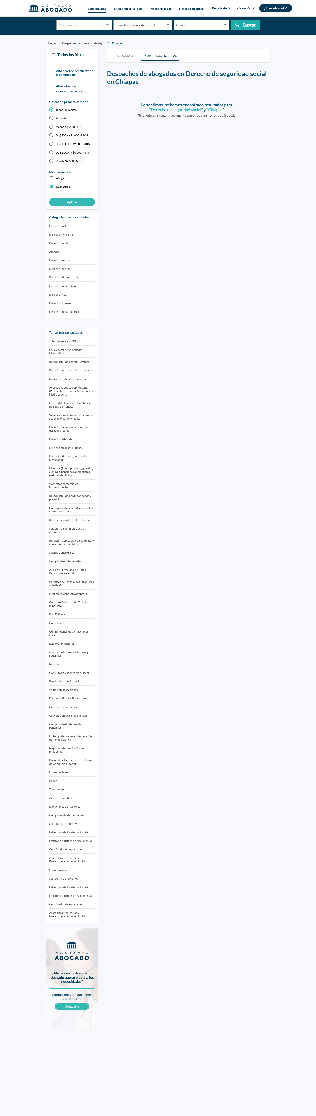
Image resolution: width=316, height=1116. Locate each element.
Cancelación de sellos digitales (68, 715)
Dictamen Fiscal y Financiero (67, 698)
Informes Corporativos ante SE (68, 593)
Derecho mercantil (61, 234)
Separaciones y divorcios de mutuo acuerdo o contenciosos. (71, 416)
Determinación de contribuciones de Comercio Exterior (70, 761)
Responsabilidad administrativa (69, 362)
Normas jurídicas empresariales (69, 379)
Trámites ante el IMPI (62, 341)
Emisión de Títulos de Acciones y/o (71, 840)
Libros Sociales (58, 772)
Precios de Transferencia (64, 681)
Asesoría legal (161, 8)
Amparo (54, 251)
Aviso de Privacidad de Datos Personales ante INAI (67, 571)
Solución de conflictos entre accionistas (66, 530)
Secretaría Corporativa (63, 823)
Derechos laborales (61, 439)
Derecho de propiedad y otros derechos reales (68, 428)
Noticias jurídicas (191, 8)
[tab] (125, 56)
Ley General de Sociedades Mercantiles (65, 351)
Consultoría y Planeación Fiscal (69, 672)
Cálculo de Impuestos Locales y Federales (68, 653)
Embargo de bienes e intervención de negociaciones (70, 737)
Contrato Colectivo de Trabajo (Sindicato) (68, 604)
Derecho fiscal (58, 294)
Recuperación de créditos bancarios (71, 520)
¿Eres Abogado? (275, 8)
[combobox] (84, 26)
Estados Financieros (61, 643)
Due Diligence (58, 614)
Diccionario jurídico (128, 8)
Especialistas (97, 8)
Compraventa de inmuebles (66, 815)
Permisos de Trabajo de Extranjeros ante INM (71, 583)
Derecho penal (58, 243)
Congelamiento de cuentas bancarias (66, 725)
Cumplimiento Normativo (65, 561)
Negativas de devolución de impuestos (66, 749)
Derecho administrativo (64, 277)
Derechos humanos (61, 303)
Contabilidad (57, 623)
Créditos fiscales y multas (65, 707)
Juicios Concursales (61, 552)
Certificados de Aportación (66, 849)
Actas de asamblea (60, 798)
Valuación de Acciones (63, 690)
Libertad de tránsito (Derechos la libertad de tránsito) (70, 404)
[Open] (107, 25)
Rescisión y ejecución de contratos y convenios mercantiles (72, 542)
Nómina (54, 664)
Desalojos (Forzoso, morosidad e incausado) (69, 457)
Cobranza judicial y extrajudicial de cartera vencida (71, 509)
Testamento (56, 789)
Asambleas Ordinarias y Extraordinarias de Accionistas (68, 859)
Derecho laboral (59, 268)
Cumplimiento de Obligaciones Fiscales (68, 633)
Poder (53, 780)
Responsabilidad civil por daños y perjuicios (70, 497)
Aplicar (72, 202)
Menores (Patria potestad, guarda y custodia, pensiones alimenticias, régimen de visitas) (71, 472)
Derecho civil (57, 226)
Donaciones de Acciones (64, 806)
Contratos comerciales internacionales (63, 485)
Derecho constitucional (64, 311)
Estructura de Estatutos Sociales (69, 832)
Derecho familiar (60, 260)
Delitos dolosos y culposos (66, 447)
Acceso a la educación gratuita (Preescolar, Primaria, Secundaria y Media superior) (71, 391)
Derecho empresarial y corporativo (71, 370)
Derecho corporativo (62, 286)
